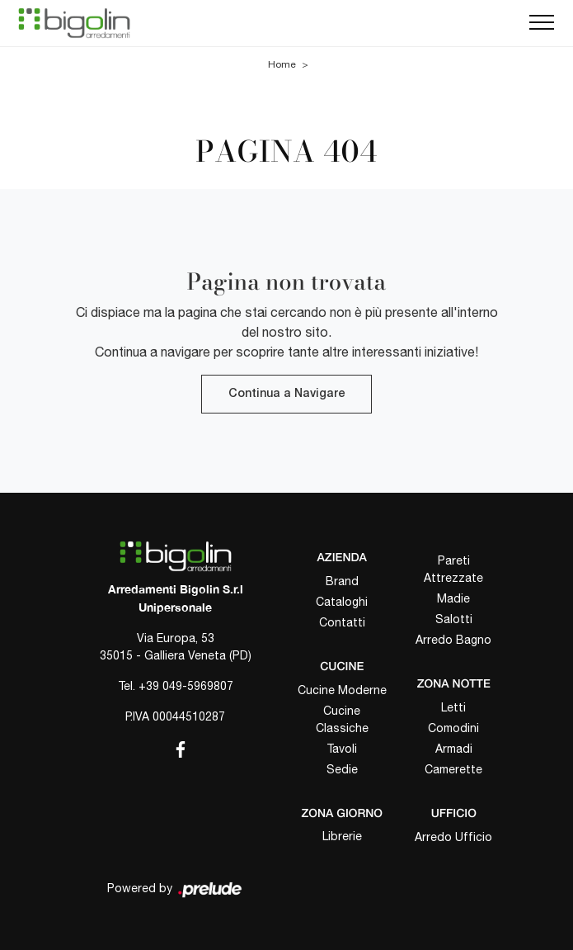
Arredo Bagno (453, 639)
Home (282, 64)
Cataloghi (342, 601)
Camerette (453, 769)
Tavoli (341, 748)
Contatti (342, 622)
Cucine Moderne (342, 690)
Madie (453, 598)
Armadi (453, 748)
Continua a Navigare (286, 394)
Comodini (453, 728)
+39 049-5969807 (186, 685)
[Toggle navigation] (541, 23)
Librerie (342, 836)
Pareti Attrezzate (453, 569)
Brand (342, 581)
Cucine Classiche (342, 719)
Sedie (342, 769)
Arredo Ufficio (453, 837)
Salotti (453, 619)
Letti (453, 707)
